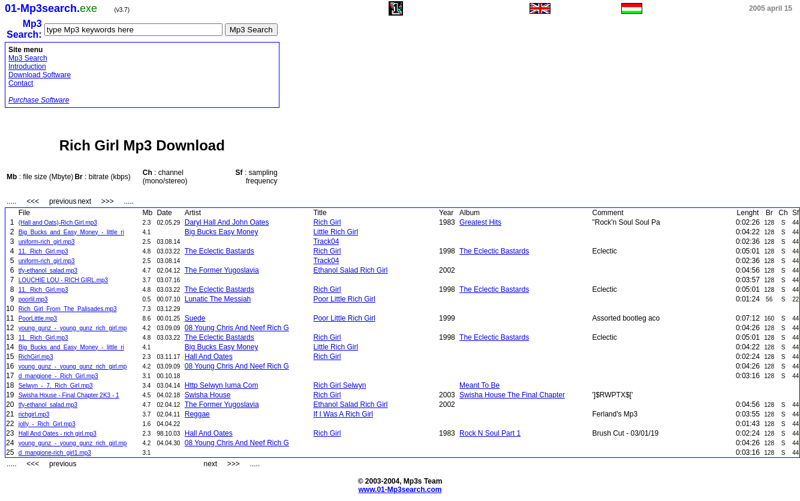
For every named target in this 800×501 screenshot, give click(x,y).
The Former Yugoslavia (222, 270)
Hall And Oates (209, 356)
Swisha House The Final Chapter (512, 395)
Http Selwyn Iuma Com (221, 385)
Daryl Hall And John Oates (227, 222)
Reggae (197, 414)
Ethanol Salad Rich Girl (350, 270)
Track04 (326, 241)
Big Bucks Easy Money (221, 232)
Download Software (39, 75)
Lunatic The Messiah (218, 299)
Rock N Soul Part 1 (490, 433)
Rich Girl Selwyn (339, 385)
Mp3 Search (27, 58)
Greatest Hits (480, 222)
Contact (20, 83)
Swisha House (208, 395)
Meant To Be (479, 385)
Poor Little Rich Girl (344, 299)
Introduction (27, 66)
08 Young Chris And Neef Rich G (237, 328)
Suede (195, 318)
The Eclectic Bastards (219, 251)
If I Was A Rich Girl (343, 414)
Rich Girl (327, 222)
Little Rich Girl (335, 232)
